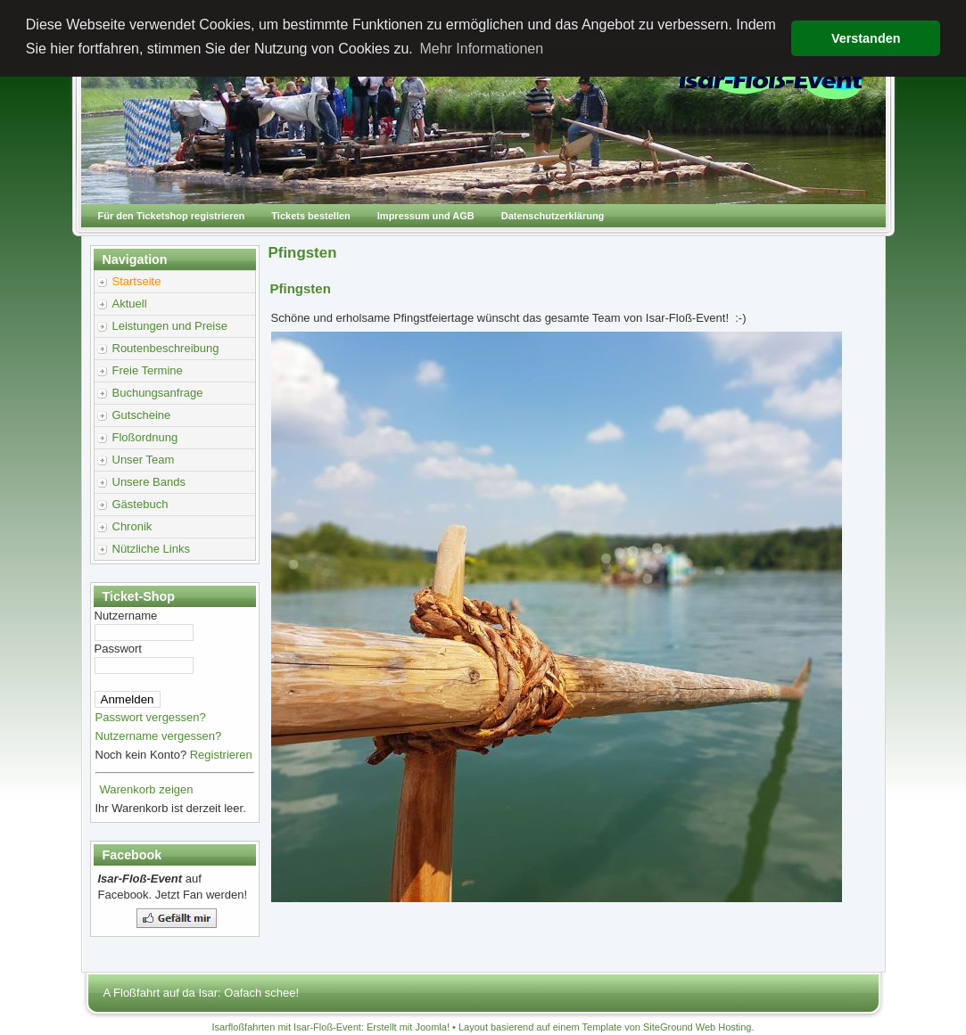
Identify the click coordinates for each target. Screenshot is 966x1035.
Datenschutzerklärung (553, 215)
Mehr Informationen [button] (481, 48)
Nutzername (126, 615)
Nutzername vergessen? (158, 736)
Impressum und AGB (426, 215)
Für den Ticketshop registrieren (171, 215)
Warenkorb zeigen (147, 789)
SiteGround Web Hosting (697, 1027)
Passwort (118, 648)
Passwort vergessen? (150, 717)
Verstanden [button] (866, 38)
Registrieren (221, 754)
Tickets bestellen (310, 215)
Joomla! (432, 1027)
